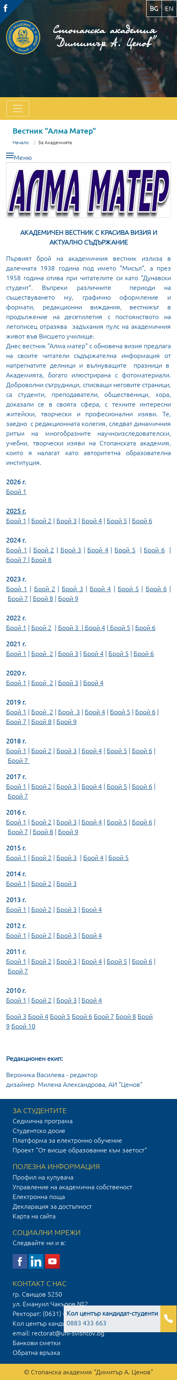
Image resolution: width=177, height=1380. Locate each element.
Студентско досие (39, 1130)
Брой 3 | (71, 627)
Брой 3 (66, 520)
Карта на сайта (34, 1216)
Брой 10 (23, 1026)
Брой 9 (68, 598)
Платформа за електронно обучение (67, 1140)
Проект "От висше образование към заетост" (80, 1150)
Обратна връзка (36, 1352)
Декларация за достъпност (52, 1206)
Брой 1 (16, 491)
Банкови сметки (36, 1342)
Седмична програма (43, 1120)
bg (154, 8)
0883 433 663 (112, 1318)
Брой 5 (117, 520)
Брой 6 (142, 520)
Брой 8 (41, 559)
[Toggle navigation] (17, 108)
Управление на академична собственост (72, 1186)
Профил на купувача (43, 1177)
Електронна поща (39, 1196)
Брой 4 (92, 520)
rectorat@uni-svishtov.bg (68, 1333)
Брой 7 (17, 559)
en (169, 8)
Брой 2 (41, 520)
